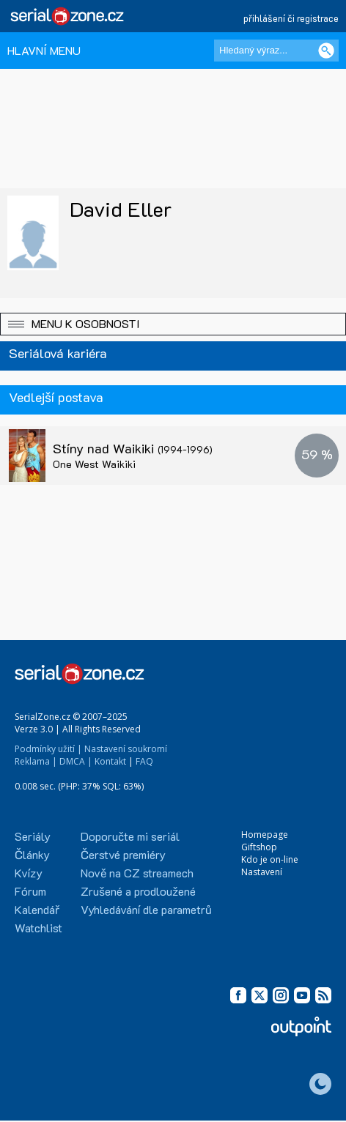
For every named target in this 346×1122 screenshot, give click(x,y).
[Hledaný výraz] (276, 51)
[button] (173, 324)
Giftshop (259, 847)
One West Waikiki (94, 464)
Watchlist (38, 927)
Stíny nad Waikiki (133, 448)
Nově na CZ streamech (137, 872)
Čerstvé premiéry (123, 854)
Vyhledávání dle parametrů (146, 909)
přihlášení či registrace (291, 18)
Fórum (30, 891)
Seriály (33, 836)
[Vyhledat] (326, 50)
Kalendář (37, 909)
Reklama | (36, 761)
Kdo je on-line (269, 859)
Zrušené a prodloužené (138, 891)
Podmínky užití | (48, 749)
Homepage (264, 834)
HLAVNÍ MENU (44, 50)
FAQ (144, 761)
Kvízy (29, 872)
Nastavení (261, 872)
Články (32, 854)
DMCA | (75, 761)
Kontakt (110, 761)
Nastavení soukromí (125, 749)
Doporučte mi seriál (130, 836)
